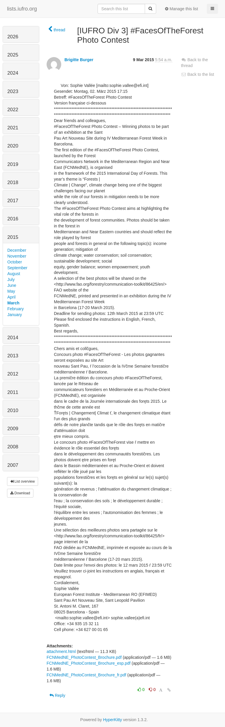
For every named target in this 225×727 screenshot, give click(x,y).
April (11, 297)
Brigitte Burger (78, 59)
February (15, 308)
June (11, 285)
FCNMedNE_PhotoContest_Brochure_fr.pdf (86, 675)
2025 (12, 55)
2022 (12, 109)
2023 (12, 91)
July (11, 279)
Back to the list (197, 74)
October (14, 262)
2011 (12, 392)
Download (20, 493)
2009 (12, 428)
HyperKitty (112, 719)
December (16, 250)
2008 (12, 447)
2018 (12, 182)
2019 (12, 164)
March (13, 303)
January (14, 314)
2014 (12, 337)
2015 (12, 237)
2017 (12, 200)
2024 (12, 73)
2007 (12, 465)
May (11, 291)
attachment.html (61, 651)
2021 (12, 128)
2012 (12, 374)
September (17, 267)
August (13, 273)
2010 (12, 410)
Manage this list (181, 8)
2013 (12, 356)
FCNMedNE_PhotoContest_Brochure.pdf (84, 657)
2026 (12, 37)
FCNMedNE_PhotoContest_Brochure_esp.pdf (88, 663)
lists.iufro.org (22, 9)
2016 (12, 219)
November (16, 256)
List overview (22, 481)
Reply (57, 695)
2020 (12, 146)
